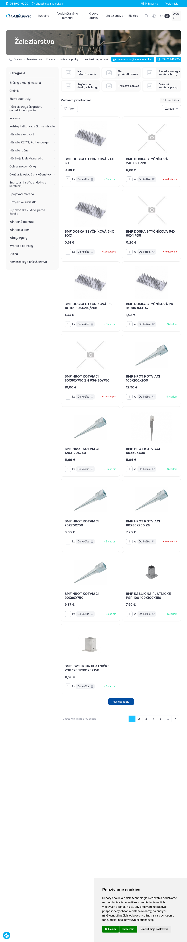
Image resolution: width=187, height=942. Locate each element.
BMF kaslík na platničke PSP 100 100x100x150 (148, 596)
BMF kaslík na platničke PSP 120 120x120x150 (87, 668)
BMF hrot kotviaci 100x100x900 (143, 378)
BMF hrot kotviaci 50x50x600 (143, 451)
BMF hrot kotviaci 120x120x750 (82, 451)
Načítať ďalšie (121, 701)
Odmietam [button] (128, 929)
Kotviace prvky (69, 59)
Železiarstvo (34, 59)
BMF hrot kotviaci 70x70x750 (82, 523)
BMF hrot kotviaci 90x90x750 (82, 596)
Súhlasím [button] (110, 929)
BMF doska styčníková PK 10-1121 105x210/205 (88, 306)
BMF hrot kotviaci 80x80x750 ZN (143, 523)
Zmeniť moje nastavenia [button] (154, 929)
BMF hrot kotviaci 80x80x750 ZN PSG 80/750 (87, 378)
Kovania (51, 59)
